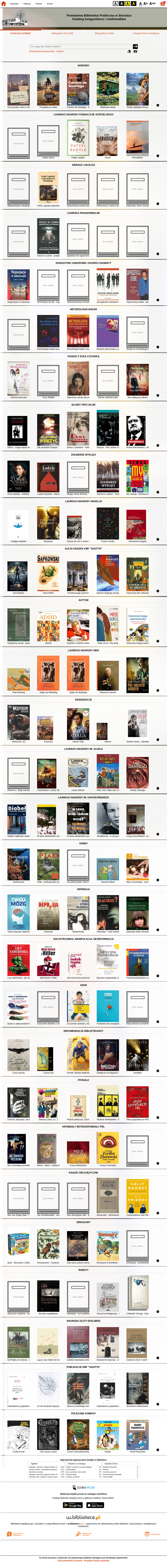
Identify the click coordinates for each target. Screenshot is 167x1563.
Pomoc (39, 4)
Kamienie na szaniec (36, 1472)
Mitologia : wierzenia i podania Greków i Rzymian (45, 1467)
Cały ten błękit (107, 1477)
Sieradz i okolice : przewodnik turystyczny (43, 1469)
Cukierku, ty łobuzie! (73, 1477)
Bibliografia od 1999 (104, 33)
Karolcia (105, 1469)
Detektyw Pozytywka (110, 1467)
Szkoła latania (70, 1469)
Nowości (14, 4)
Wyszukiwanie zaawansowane (42, 51)
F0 (140, 3)
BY (133, 3)
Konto (50, 4)
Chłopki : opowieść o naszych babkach (79, 1467)
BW (122, 3)
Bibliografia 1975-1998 (62, 33)
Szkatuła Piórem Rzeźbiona (146, 33)
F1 (145, 3)
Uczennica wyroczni (109, 1472)
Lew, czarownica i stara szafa (76, 1472)
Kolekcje (59, 51)
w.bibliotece (74, 1524)
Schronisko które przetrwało (112, 1474)
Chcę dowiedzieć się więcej (70, 1560)
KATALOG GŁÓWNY (20, 33)
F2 (152, 3)
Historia (27, 4)
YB (127, 3)
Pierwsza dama (71, 1474)
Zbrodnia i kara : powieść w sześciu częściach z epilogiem (48, 1477)
